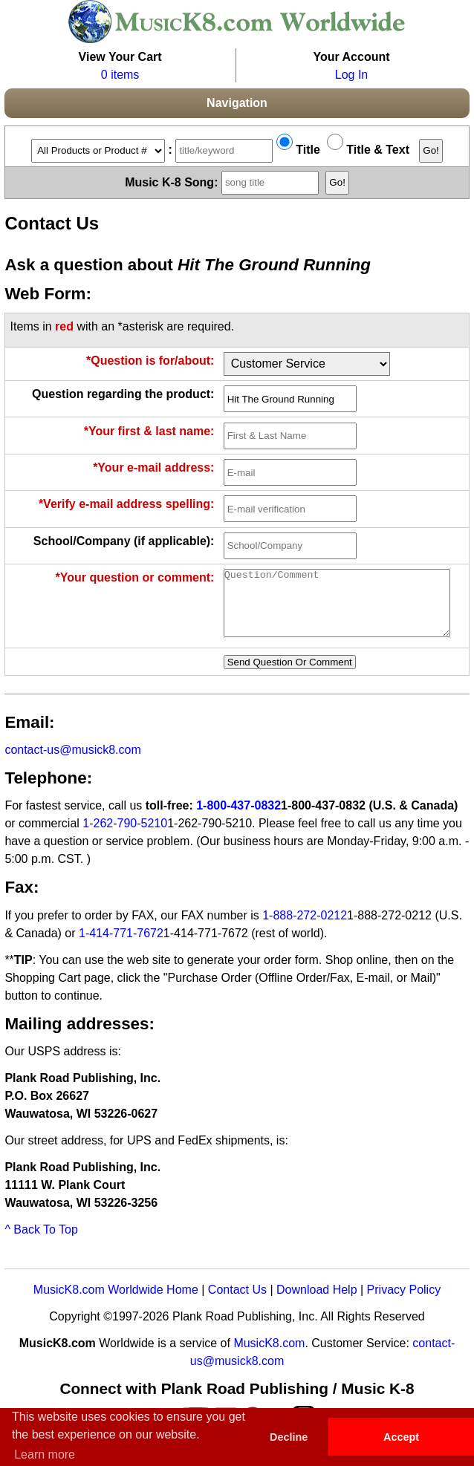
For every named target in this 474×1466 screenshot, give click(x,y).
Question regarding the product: (123, 394)
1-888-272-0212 (304, 928)
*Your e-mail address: (153, 467)
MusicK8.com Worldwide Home (115, 1303)
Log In (351, 74)
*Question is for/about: (150, 360)
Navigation (237, 103)
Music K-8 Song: (223, 181)
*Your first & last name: (149, 431)
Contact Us (237, 1303)
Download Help (316, 1303)
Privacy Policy (404, 1303)
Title (298, 149)
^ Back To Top (41, 1243)
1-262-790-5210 (124, 836)
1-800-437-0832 (238, 818)
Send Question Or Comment (289, 675)
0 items (120, 74)
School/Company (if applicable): (124, 541)
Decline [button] (289, 1437)
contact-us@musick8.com (72, 763)
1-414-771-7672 (121, 946)
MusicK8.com (269, 1356)
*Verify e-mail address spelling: (127, 504)
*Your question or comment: (135, 577)
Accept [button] (401, 1437)
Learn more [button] (44, 1454)
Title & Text (368, 149)
